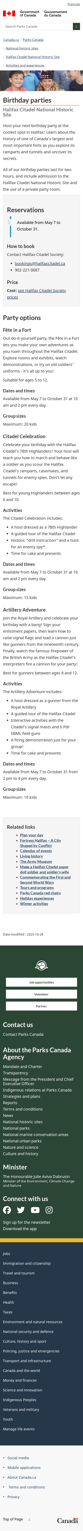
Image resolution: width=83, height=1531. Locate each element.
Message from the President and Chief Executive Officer (38, 1081)
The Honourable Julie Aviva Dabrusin (38, 1181)
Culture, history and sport (24, 1341)
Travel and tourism (19, 1273)
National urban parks (22, 1141)
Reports (10, 1102)
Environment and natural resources (33, 1321)
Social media (18, 1457)
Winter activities (34, 903)
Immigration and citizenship (27, 1263)
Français (74, 4)
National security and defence (28, 1331)
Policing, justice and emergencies (31, 1351)
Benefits (10, 1292)
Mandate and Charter (22, 1066)
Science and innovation (22, 1390)
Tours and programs (37, 887)
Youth (8, 1419)
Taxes (8, 1312)
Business (10, 1282)
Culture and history (20, 1153)
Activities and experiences (25, 65)
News (8, 1115)
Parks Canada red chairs (40, 893)
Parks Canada (33, 40)
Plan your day (31, 835)
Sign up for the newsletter (26, 1222)
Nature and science (20, 1147)
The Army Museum (36, 861)
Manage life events (19, 1429)
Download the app (20, 1228)
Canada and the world (21, 1370)
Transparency (15, 1073)
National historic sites (22, 48)
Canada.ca (11, 40)
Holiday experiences (37, 898)
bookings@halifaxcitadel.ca (40, 263)
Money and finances (20, 1380)
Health (8, 1302)
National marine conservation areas (36, 1134)
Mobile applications (24, 1467)
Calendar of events (36, 850)
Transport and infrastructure (27, 1360)
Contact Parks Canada (23, 1034)
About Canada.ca (22, 1477)
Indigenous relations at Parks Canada (37, 1090)
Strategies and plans (21, 1096)
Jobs (6, 1253)
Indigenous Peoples (19, 1399)
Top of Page (16, 1519)
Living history (31, 856)
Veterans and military (21, 1409)
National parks (16, 1128)
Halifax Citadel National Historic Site (33, 57)
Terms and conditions (23, 1109)
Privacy (13, 1496)
